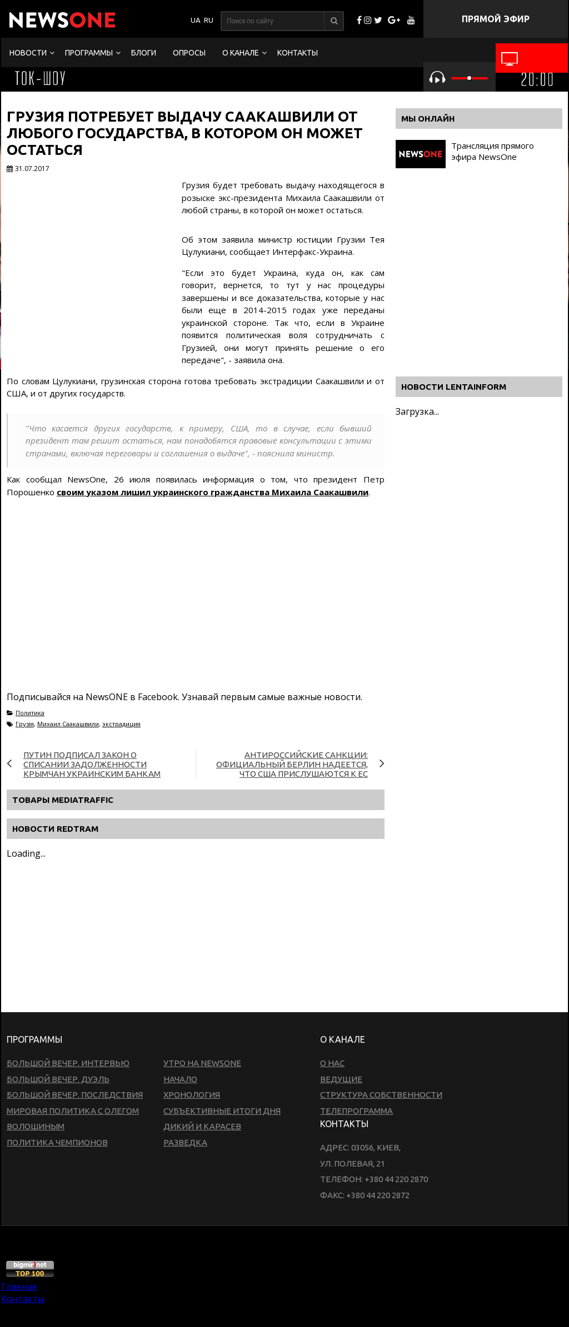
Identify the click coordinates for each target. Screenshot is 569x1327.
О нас (332, 1063)
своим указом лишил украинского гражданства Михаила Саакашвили (212, 491)
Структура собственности (381, 1094)
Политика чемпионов (57, 1142)
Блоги (143, 52)
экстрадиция (121, 724)
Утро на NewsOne (202, 1063)
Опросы (189, 52)
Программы (89, 52)
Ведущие (341, 1079)
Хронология (191, 1094)
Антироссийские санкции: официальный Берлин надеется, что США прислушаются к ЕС (292, 764)
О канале (240, 52)
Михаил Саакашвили (68, 724)
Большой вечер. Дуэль (58, 1079)
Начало (180, 1079)
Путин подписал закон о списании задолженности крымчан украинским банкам (92, 764)
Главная (19, 1286)
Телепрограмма (356, 1110)
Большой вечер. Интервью (68, 1063)
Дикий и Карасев (202, 1126)
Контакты (297, 52)
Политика (30, 712)
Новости (28, 52)
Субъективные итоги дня (222, 1110)
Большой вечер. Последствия (75, 1094)
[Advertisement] (209, 607)
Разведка (185, 1142)
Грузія (25, 724)
